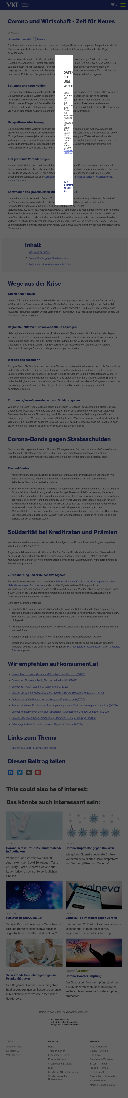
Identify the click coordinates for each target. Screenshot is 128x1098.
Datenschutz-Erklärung (71, 151)
